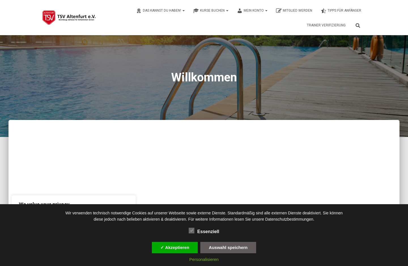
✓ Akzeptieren (174, 247)
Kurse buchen (210, 11)
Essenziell (204, 231)
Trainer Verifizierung (326, 25)
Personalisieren (203, 259)
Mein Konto (252, 11)
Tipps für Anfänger (341, 11)
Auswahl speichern (228, 247)
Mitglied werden (294, 11)
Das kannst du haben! (160, 11)
